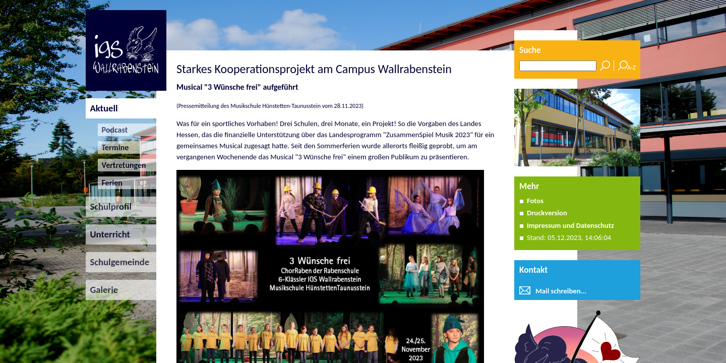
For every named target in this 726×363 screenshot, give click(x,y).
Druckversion (547, 212)
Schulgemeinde (117, 262)
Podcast (113, 130)
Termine (113, 147)
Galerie (102, 289)
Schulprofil (109, 206)
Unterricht (108, 234)
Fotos (535, 200)
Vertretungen (122, 165)
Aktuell (102, 108)
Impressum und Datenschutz (570, 225)
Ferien (110, 183)
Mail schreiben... (560, 290)
